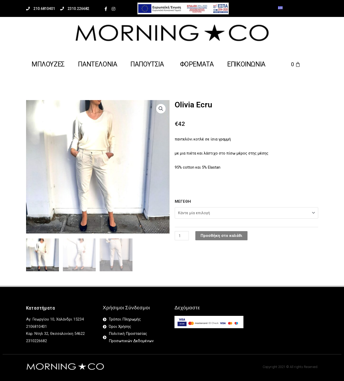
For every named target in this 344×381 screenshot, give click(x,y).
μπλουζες (48, 64)
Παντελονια (97, 64)
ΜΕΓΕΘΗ (183, 201)
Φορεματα (197, 64)
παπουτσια (147, 64)
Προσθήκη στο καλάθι (222, 235)
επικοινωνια (246, 64)
